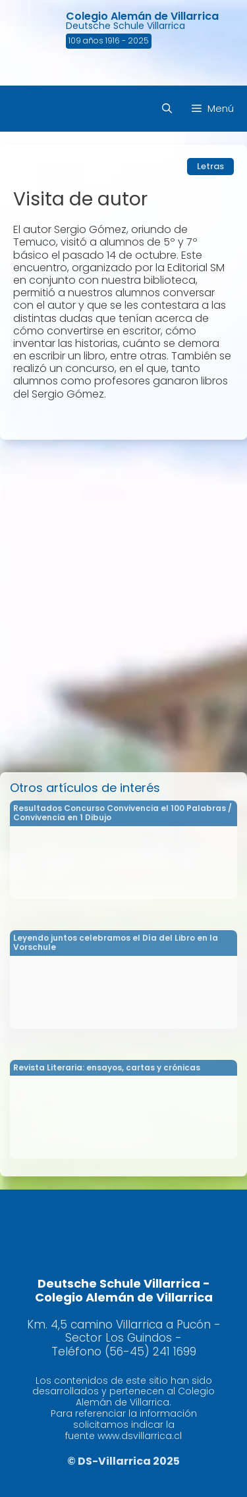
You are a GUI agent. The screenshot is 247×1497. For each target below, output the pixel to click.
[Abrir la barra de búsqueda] (167, 109)
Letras (210, 166)
